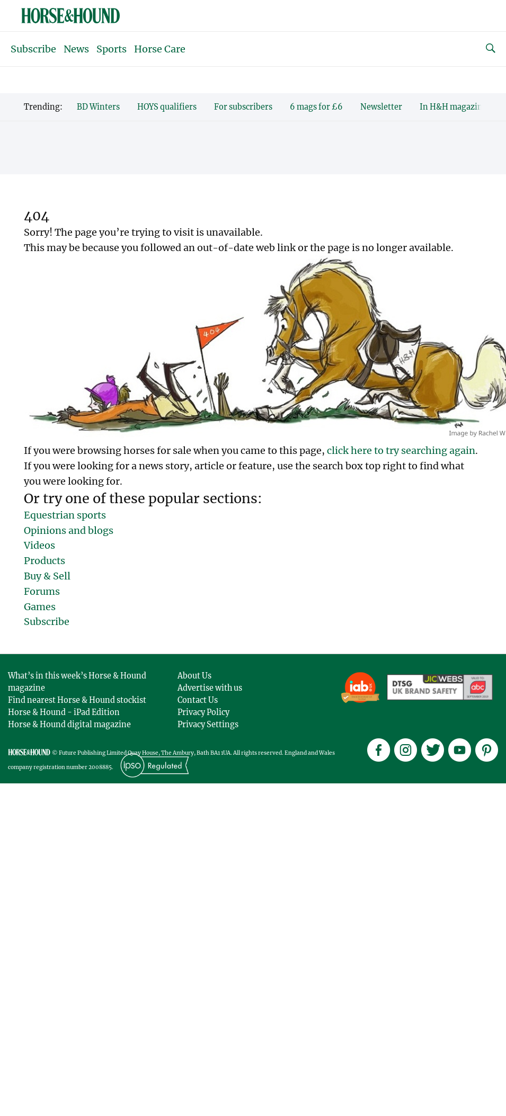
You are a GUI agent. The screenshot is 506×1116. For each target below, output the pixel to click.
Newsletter (381, 107)
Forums (42, 591)
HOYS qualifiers (167, 107)
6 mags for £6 (316, 107)
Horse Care (159, 49)
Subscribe (33, 49)
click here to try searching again (401, 450)
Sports (111, 49)
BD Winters (98, 107)
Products (44, 561)
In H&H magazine (453, 107)
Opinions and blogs (68, 530)
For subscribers (243, 107)
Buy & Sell (47, 576)
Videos (39, 545)
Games (40, 607)
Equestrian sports (65, 515)
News (76, 49)
